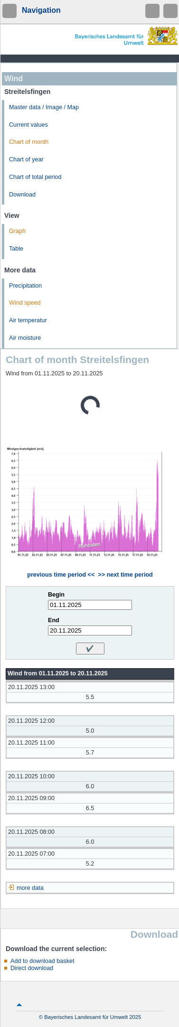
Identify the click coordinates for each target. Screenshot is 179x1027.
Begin (56, 594)
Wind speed (25, 302)
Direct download (31, 968)
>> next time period (125, 574)
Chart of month (28, 142)
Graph (17, 231)
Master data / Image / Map (44, 107)
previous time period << (60, 574)
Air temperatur (28, 320)
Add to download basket (42, 961)
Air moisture (25, 338)
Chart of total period (35, 177)
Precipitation (25, 285)
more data (30, 888)
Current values (28, 124)
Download (22, 194)
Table (16, 248)
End (53, 620)
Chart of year (26, 159)
